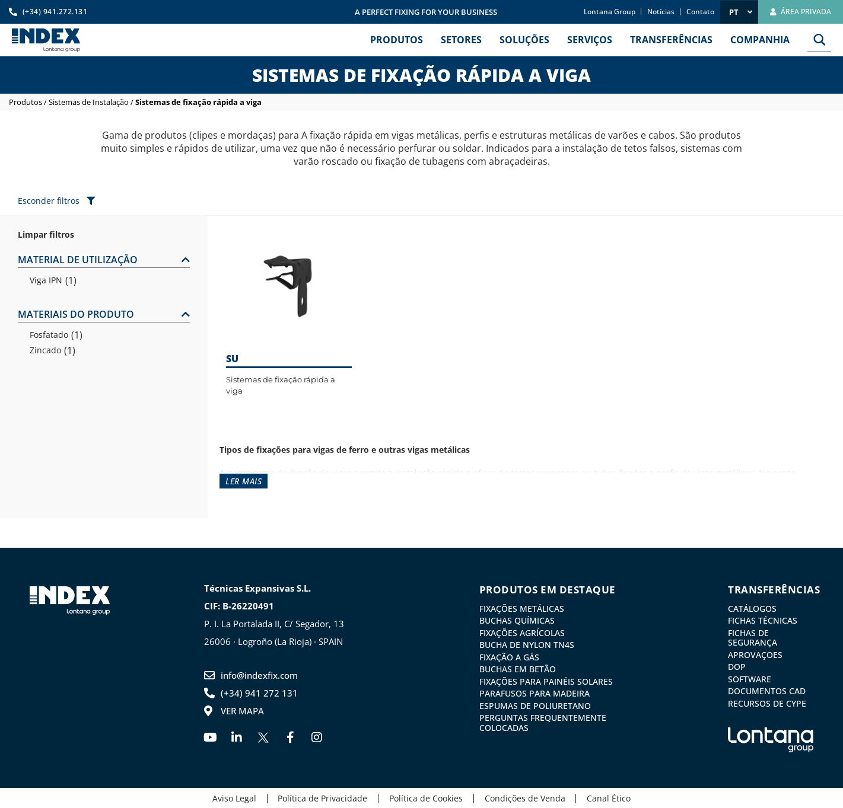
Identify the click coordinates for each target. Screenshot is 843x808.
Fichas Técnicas (762, 620)
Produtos (25, 102)
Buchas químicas (517, 620)
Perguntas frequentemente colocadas (542, 721)
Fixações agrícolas (522, 632)
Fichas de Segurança (752, 637)
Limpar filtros (46, 234)
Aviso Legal (229, 797)
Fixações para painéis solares (546, 680)
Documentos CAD (767, 690)
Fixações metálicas (521, 608)
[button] (104, 260)
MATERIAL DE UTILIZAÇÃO (78, 259)
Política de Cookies (426, 797)
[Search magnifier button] (819, 40)
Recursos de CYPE (767, 702)
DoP (737, 666)
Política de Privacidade (320, 797)
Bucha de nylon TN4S (526, 644)
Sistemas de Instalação (89, 102)
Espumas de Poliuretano (535, 704)
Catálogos (752, 608)
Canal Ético (614, 797)
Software (749, 678)
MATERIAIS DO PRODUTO (76, 314)
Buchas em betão (517, 668)
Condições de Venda (527, 797)
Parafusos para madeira (534, 692)
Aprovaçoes (755, 654)
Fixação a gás (509, 656)
